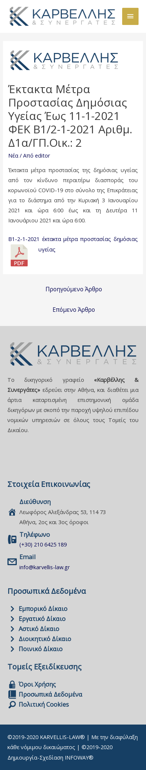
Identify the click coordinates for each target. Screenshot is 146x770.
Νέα (13, 155)
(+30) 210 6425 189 (43, 544)
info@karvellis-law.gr (44, 567)
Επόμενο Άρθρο (74, 309)
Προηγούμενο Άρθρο (73, 289)
